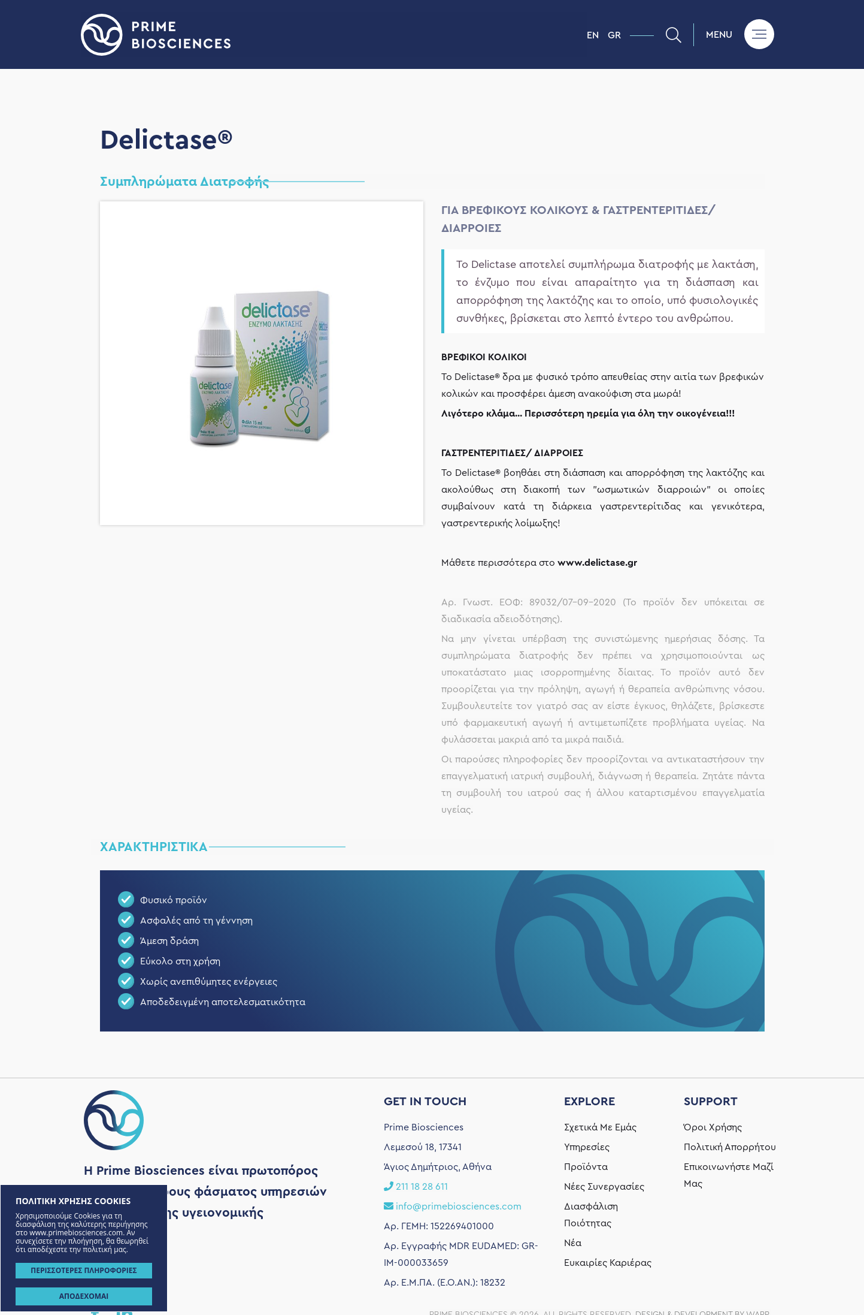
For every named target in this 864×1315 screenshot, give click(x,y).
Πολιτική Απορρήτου (730, 1285)
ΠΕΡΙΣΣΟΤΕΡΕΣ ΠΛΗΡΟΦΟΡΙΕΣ (84, 1270)
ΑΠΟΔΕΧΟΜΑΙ (84, 1296)
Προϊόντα (586, 1305)
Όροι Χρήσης (713, 1266)
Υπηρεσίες (587, 1285)
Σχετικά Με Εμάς (600, 1266)
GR (614, 35)
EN (593, 35)
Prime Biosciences (334, 34)
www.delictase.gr (597, 563)
